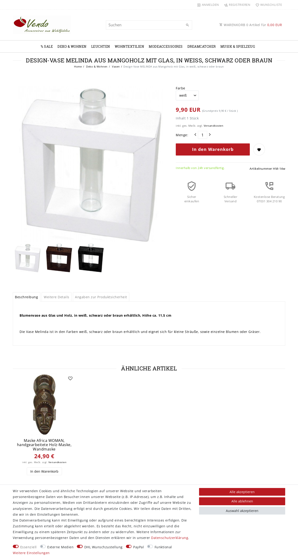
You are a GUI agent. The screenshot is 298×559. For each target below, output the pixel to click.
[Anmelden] (208, 4)
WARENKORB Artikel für (250, 25)
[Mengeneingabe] (202, 135)
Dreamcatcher (201, 46)
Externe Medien (60, 547)
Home (78, 66)
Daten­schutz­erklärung (169, 537)
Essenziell (28, 547)
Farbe (180, 88)
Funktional (163, 547)
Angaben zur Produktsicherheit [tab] (101, 297)
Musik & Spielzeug (237, 46)
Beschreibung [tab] (26, 297)
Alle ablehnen (242, 501)
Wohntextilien (129, 46)
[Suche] (187, 25)
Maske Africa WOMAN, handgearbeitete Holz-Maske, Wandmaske (44, 444)
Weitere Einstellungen (31, 553)
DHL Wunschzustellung (103, 547)
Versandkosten (214, 125)
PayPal (138, 547)
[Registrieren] (237, 4)
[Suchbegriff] (149, 25)
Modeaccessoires (166, 46)
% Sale (47, 46)
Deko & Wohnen (72, 46)
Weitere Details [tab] (56, 297)
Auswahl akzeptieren (242, 510)
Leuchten (100, 46)
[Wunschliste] (267, 4)
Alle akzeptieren (242, 492)
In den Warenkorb (213, 149)
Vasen (115, 66)
